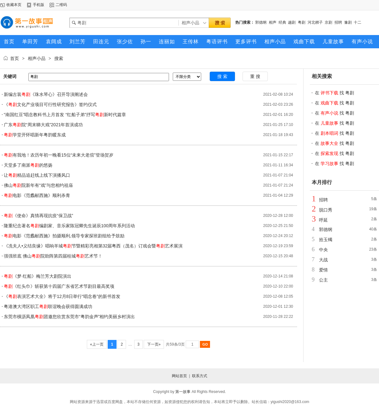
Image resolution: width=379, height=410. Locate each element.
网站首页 (179, 376)
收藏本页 (13, 5)
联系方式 (199, 376)
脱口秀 (325, 209)
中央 (323, 249)
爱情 (323, 269)
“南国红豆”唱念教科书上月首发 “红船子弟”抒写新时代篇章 (65, 114)
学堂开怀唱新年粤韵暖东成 (35, 134)
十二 (357, 22)
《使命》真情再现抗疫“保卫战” (38, 215)
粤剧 (301, 22)
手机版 (38, 5)
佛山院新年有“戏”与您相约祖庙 (38, 185)
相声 (272, 22)
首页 (14, 58)
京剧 (328, 22)
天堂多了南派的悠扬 (28, 165)
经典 (282, 22)
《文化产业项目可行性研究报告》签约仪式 (50, 104)
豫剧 (348, 22)
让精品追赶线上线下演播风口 (37, 175)
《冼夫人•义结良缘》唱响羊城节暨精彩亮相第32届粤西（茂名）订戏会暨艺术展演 (93, 245)
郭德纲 (261, 22)
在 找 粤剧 (334, 92)
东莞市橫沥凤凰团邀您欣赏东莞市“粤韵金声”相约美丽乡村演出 (69, 316)
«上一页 (97, 344)
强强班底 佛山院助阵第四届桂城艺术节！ (53, 255)
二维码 (61, 5)
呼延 (323, 220)
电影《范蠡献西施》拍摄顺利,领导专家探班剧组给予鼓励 (64, 235)
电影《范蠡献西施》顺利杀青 (37, 195)
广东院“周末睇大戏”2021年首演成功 (43, 124)
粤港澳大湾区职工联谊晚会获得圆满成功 (48, 306)
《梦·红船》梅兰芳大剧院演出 (37, 276)
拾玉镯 (325, 239)
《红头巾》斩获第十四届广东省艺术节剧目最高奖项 (59, 286)
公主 (323, 279)
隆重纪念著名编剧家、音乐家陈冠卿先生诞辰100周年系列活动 (69, 225)
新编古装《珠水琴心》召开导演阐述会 (46, 94)
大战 (323, 259)
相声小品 (36, 58)
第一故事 (182, 391)
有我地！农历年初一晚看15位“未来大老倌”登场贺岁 (58, 154)
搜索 (58, 58)
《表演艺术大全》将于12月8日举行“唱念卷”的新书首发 (62, 296)
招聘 (338, 22)
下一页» (153, 344)
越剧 (292, 22)
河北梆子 (315, 22)
